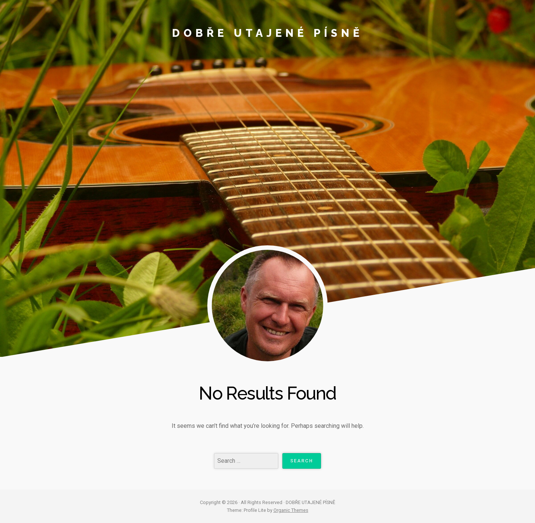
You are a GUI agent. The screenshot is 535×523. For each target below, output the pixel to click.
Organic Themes (290, 510)
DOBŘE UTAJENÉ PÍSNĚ (267, 33)
